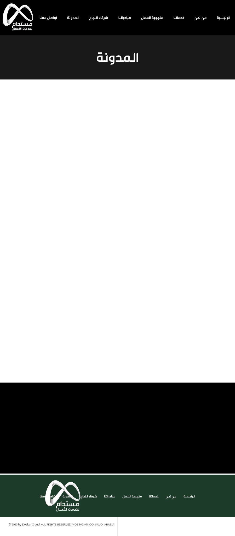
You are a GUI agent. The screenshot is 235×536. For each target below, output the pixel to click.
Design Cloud (31, 524)
